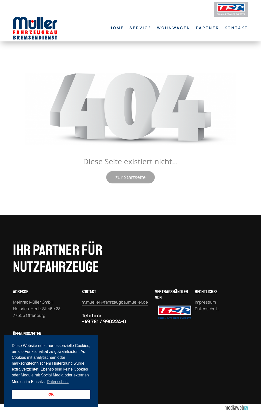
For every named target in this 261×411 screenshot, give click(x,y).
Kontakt (236, 27)
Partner (207, 27)
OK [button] (51, 394)
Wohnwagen (174, 27)
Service (141, 27)
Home (116, 27)
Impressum (205, 302)
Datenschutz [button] (58, 382)
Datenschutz (207, 308)
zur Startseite (130, 177)
